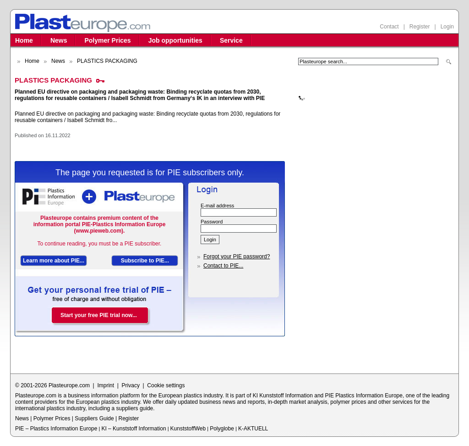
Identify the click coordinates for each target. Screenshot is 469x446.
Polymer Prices (107, 40)
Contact (389, 26)
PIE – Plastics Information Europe (56, 428)
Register (419, 26)
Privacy (131, 385)
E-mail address (217, 205)
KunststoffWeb (188, 428)
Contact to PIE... (223, 265)
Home (24, 40)
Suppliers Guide (94, 418)
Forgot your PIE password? (236, 256)
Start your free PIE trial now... (98, 315)
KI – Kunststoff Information (133, 428)
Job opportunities (175, 40)
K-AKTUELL (253, 428)
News (58, 40)
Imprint (105, 385)
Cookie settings (166, 385)
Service (231, 40)
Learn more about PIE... (53, 260)
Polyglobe (222, 428)
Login (447, 26)
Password (212, 221)
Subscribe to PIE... (145, 260)
